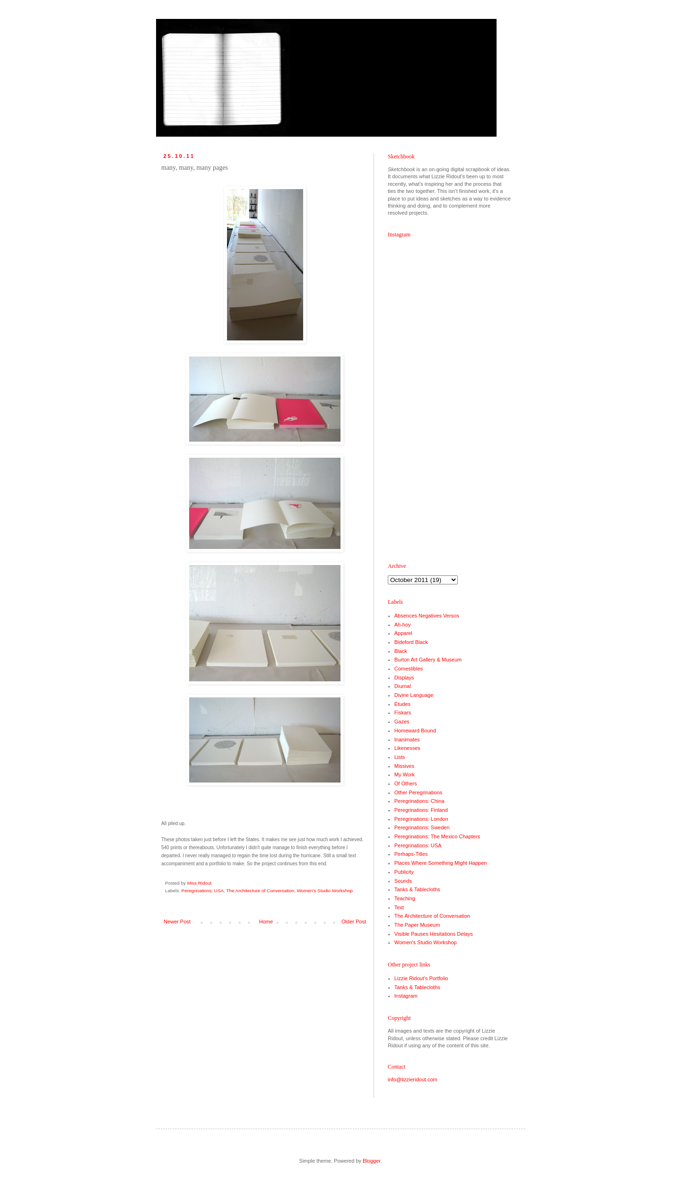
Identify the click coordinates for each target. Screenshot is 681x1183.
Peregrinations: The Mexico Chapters (437, 836)
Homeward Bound (415, 730)
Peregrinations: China (419, 801)
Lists (399, 757)
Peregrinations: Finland (421, 810)
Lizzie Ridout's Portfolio (421, 978)
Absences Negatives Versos (426, 615)
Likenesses (407, 748)
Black (400, 651)
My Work (404, 774)
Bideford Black (411, 642)
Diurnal (402, 686)
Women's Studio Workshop (325, 890)
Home (266, 921)
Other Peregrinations (418, 792)
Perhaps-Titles (411, 854)
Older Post (353, 921)
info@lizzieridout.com (412, 1079)
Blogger (371, 1161)
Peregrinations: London (421, 819)
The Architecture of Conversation (260, 890)
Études (402, 704)
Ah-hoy (402, 624)
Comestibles (408, 668)
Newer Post (177, 921)
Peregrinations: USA (203, 890)
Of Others (405, 783)
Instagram (406, 996)
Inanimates (407, 739)
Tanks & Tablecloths (417, 889)
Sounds (403, 881)
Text (399, 907)
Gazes (402, 721)
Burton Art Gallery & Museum (428, 659)
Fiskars (402, 712)
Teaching (404, 898)
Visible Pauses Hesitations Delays (433, 934)
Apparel (403, 633)
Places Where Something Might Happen (440, 863)
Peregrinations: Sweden (422, 827)
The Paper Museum (417, 925)
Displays (404, 677)
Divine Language (414, 695)
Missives (404, 766)
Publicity (404, 872)
